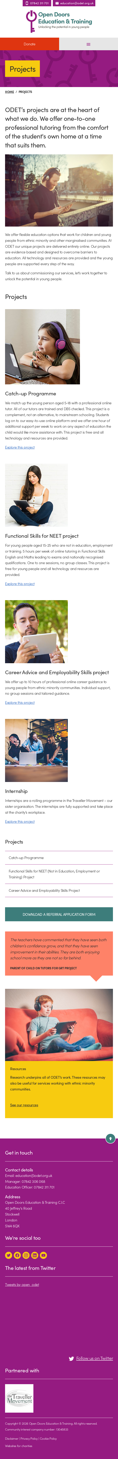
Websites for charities (18, 1446)
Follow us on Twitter (91, 1358)
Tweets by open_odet (22, 1284)
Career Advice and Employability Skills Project (44, 890)
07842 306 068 (33, 1181)
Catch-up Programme (26, 857)
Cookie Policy (48, 1438)
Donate (29, 43)
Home (9, 91)
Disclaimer (11, 1438)
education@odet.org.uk (33, 1175)
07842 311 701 (44, 1187)
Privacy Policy (29, 1438)
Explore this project (20, 447)
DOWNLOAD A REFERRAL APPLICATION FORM (59, 914)
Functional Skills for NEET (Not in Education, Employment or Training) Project (54, 873)
